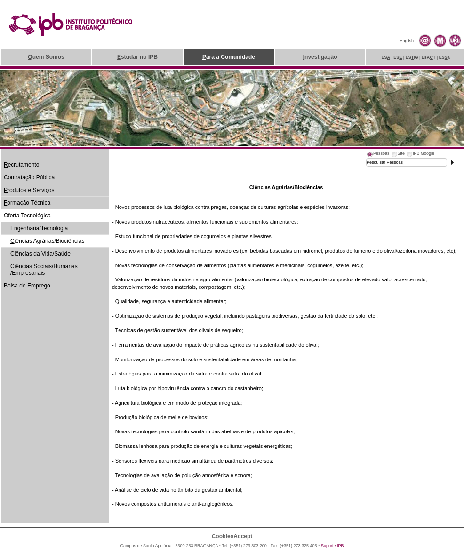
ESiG (412, 57)
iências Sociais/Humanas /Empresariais (44, 269)
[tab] (378, 155)
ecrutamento (21, 164)
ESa (444, 57)
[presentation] (378, 155)
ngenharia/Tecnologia (39, 228)
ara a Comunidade (228, 57)
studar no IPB (137, 57)
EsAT (429, 57)
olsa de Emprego (27, 285)
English (407, 41)
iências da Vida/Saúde (40, 253)
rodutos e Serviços (29, 190)
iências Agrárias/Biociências (47, 241)
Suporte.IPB (332, 545)
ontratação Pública (29, 177)
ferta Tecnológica (27, 215)
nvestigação (320, 57)
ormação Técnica (27, 203)
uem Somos (46, 57)
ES (385, 57)
